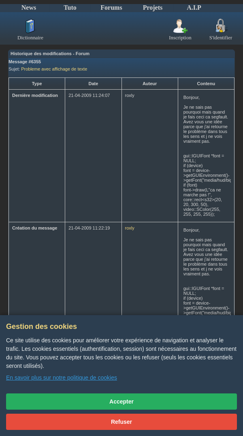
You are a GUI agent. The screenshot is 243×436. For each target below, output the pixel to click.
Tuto (70, 7)
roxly (129, 228)
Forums (111, 7)
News (28, 7)
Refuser (121, 422)
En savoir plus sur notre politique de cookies (61, 377)
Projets (153, 7)
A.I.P (194, 7)
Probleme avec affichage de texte (54, 69)
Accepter (121, 401)
